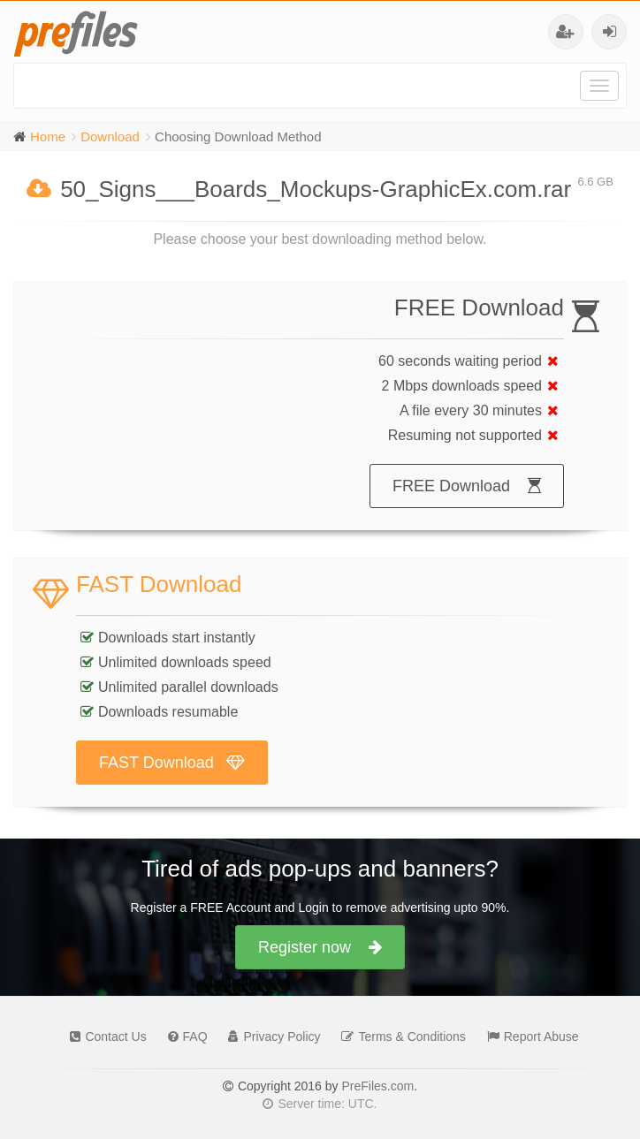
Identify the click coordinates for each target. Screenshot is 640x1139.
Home (47, 136)
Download (110, 136)
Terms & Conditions (398, 1036)
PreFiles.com (377, 1086)
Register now (320, 947)
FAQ (183, 1036)
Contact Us (103, 1036)
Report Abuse (528, 1036)
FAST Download (172, 762)
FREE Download (466, 486)
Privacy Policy (269, 1036)
